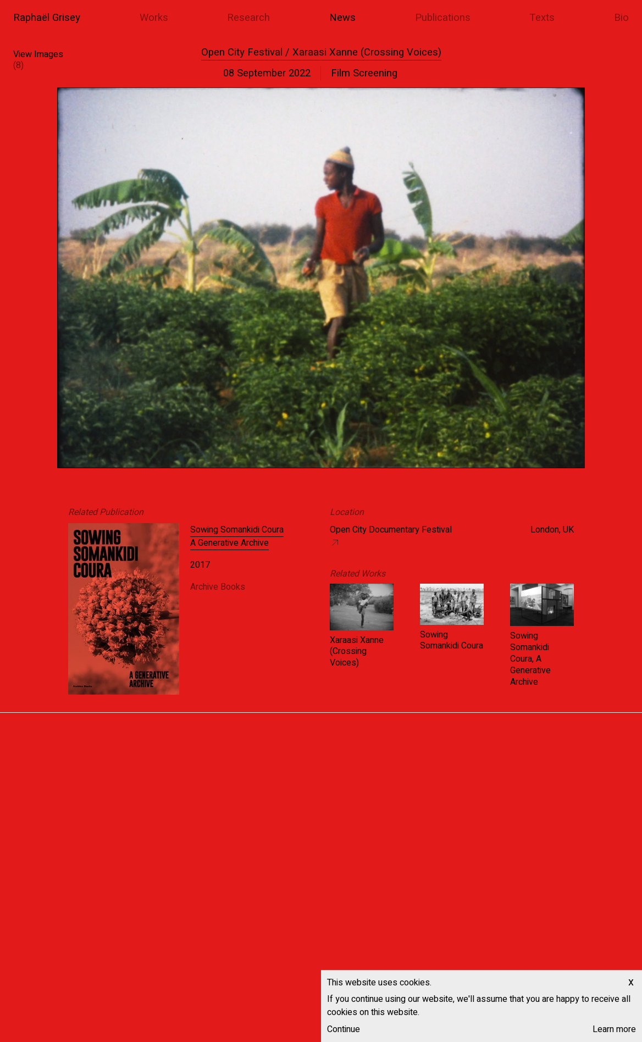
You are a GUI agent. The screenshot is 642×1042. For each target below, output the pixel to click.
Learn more (614, 1029)
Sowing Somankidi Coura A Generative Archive (237, 536)
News (342, 17)
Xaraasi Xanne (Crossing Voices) (357, 652)
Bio (621, 17)
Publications (443, 17)
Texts (542, 17)
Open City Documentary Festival (391, 529)
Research (248, 17)
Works (154, 17)
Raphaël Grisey (46, 17)
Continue (343, 1029)
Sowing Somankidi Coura (451, 640)
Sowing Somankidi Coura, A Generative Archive (530, 658)
